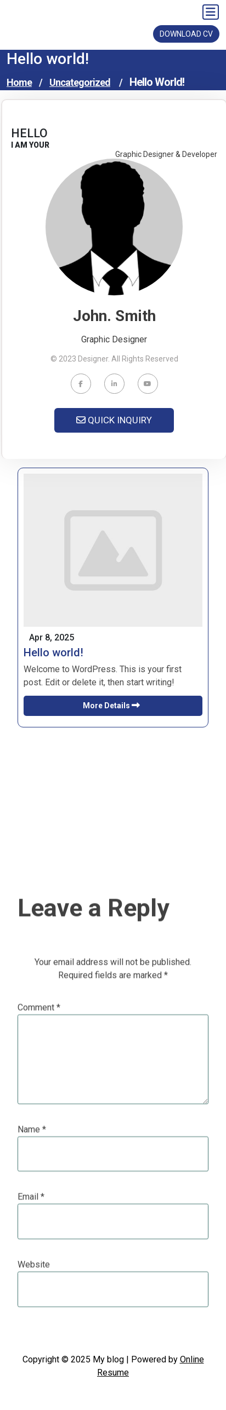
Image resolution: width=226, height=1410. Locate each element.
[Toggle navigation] (210, 12)
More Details (113, 705)
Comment (39, 1155)
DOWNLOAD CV (186, 34)
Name (32, 1277)
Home (19, 82)
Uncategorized (79, 82)
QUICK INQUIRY (114, 420)
